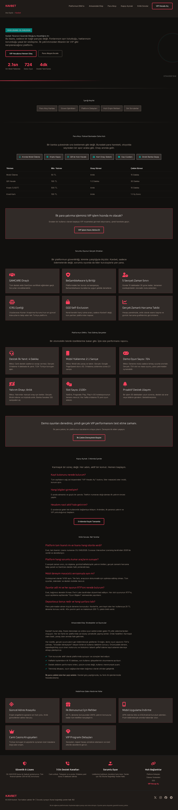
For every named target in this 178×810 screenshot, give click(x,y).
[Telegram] (171, 797)
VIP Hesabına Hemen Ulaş (20, 53)
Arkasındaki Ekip (96, 6)
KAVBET (10, 6)
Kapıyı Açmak (127, 6)
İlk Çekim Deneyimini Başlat (89, 437)
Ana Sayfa (9, 13)
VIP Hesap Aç (153, 784)
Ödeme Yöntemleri (153, 777)
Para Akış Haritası (47, 108)
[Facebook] (165, 797)
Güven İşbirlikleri (68, 108)
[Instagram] (160, 797)
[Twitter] (155, 797)
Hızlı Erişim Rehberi (111, 108)
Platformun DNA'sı (76, 6)
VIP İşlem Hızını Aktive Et (89, 230)
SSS (153, 781)
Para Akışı (112, 6)
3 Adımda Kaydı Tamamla (89, 521)
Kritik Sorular (142, 6)
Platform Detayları (89, 108)
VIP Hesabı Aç (162, 6)
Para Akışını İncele (50, 53)
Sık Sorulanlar (132, 108)
